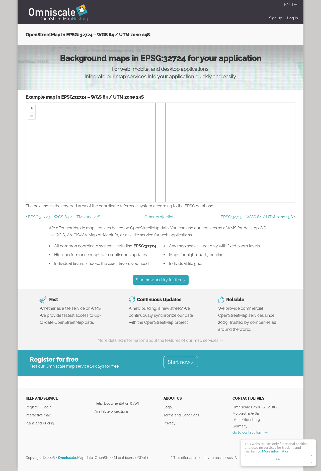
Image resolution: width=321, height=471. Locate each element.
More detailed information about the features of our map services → (160, 340)
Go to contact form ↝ (250, 432)
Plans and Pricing (40, 423)
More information (275, 451)
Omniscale (67, 458)
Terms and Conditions (181, 415)
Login (46, 407)
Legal (168, 407)
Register (33, 407)
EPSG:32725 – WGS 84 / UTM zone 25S (257, 217)
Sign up (275, 18)
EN (287, 4)
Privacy (170, 423)
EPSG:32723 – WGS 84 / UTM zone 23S (64, 217)
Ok (278, 459)
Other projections (160, 217)
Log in (292, 18)
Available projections (112, 411)
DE (294, 4)
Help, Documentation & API (117, 403)
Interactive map (38, 415)
